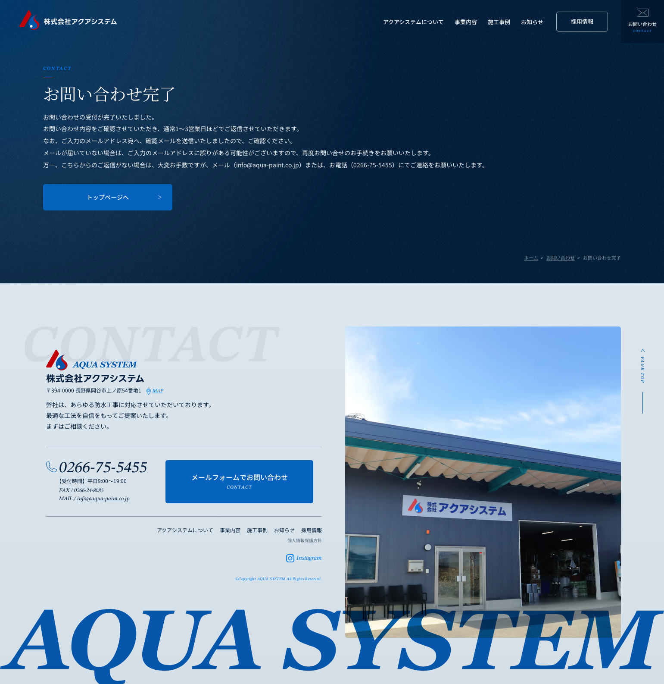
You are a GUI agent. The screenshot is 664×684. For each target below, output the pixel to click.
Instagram (309, 558)
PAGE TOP (642, 370)
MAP (158, 391)
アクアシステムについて (413, 22)
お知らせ (532, 22)
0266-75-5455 (103, 468)
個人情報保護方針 (304, 540)
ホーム (531, 257)
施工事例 (499, 22)
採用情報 (582, 21)
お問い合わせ (560, 257)
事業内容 (466, 22)
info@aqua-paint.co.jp (103, 499)
